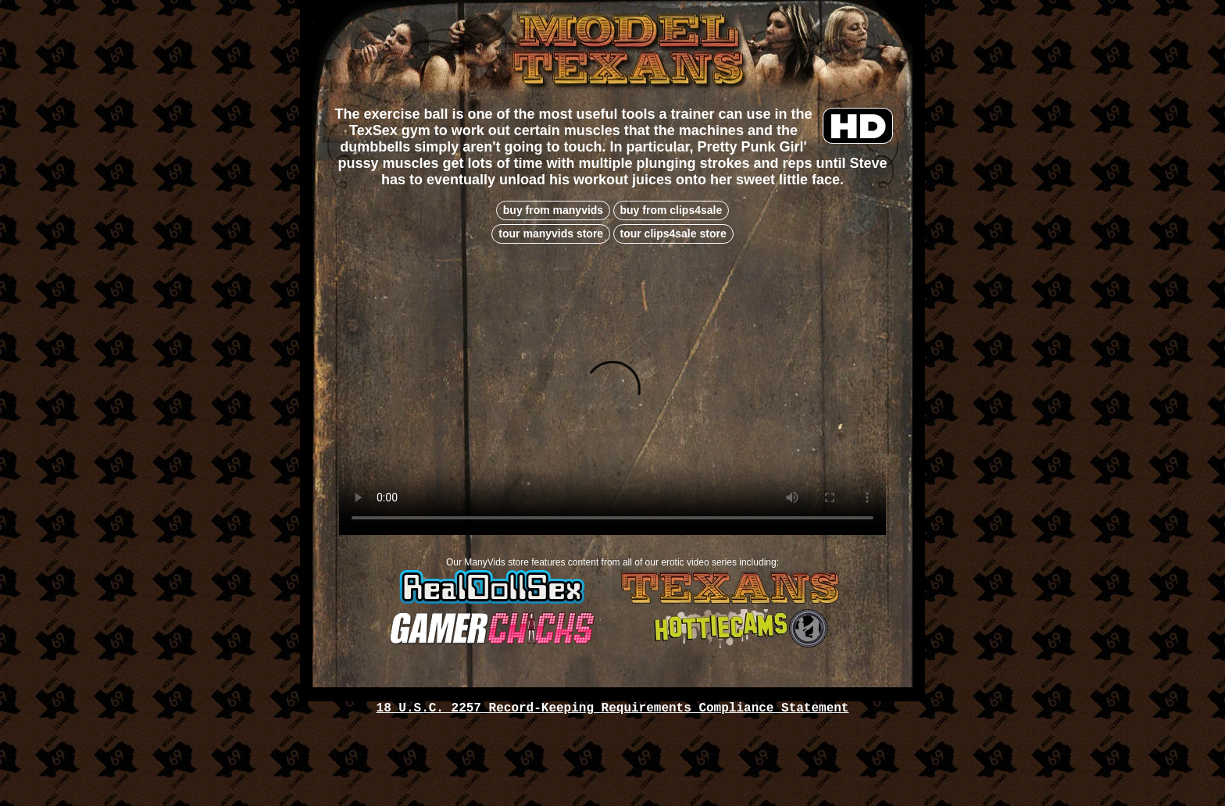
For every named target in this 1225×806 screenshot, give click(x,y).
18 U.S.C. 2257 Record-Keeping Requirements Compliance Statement (613, 708)
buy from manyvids (553, 210)
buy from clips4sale (671, 210)
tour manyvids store (550, 233)
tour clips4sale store (673, 233)
